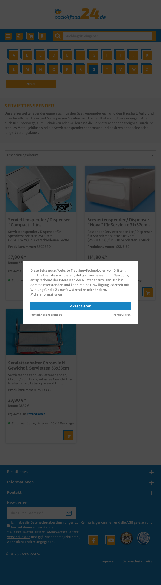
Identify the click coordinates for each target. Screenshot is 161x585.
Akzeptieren (80, 306)
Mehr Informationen (46, 294)
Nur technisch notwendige (46, 314)
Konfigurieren (122, 314)
